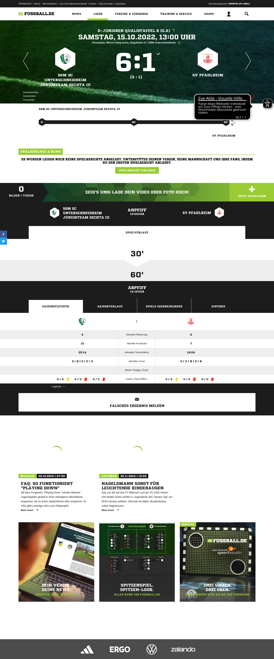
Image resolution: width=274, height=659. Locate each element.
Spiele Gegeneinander (164, 306)
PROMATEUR (25, 4)
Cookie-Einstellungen (127, 650)
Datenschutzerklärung (42, 650)
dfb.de (37, 4)
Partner (93, 4)
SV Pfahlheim (207, 75)
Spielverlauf (137, 232)
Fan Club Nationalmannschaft (73, 4)
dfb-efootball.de (50, 4)
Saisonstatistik (55, 306)
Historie (218, 306)
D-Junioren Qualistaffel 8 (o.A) (137, 31)
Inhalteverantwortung (104, 650)
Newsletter (120, 4)
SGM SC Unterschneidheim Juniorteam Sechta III (65, 80)
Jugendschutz (85, 650)
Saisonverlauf (110, 306)
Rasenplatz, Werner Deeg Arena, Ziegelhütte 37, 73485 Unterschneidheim (137, 43)
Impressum (24, 650)
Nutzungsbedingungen (65, 650)
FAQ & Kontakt (106, 4)
